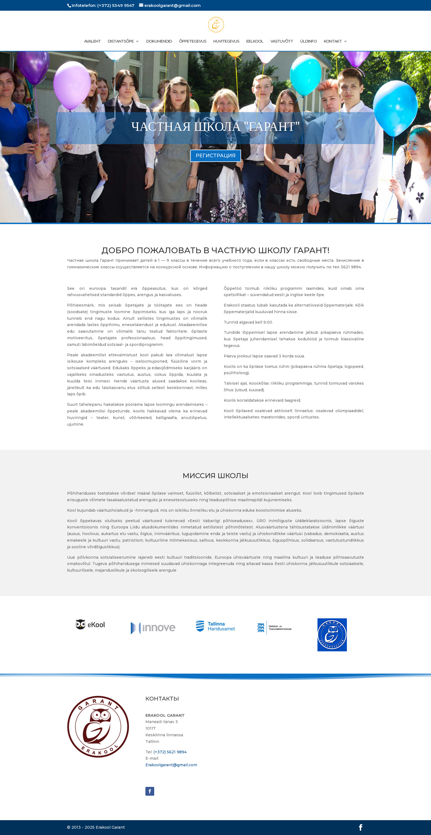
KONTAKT (333, 41)
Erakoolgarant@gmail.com (171, 764)
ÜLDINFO (308, 41)
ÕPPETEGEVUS (192, 41)
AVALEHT (92, 41)
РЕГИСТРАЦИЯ (216, 164)
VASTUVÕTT (281, 41)
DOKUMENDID (159, 41)
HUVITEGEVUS (226, 41)
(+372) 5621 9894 (170, 751)
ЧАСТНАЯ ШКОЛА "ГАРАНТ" (215, 134)
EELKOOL (254, 41)
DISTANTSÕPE (121, 41)
